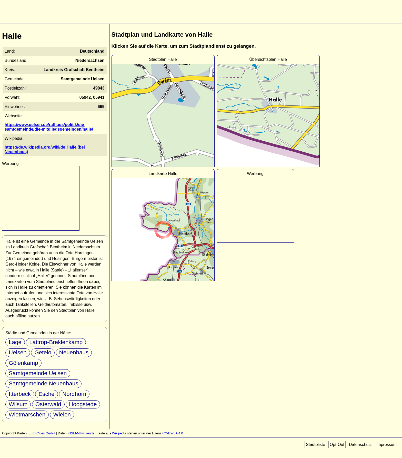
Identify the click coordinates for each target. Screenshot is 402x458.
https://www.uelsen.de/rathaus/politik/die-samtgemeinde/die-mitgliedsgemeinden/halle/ (49, 126)
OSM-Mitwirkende (81, 433)
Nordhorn (74, 394)
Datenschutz (360, 444)
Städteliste (315, 444)
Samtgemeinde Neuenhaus (43, 383)
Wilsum (18, 404)
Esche (46, 394)
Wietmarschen (27, 414)
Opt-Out (337, 444)
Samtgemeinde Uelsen (38, 373)
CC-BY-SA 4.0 (172, 433)
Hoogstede (83, 404)
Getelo (42, 352)
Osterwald (48, 404)
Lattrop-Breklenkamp (56, 342)
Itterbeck (20, 394)
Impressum (386, 444)
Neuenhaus (74, 352)
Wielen (62, 414)
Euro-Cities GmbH (41, 433)
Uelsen (18, 352)
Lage (15, 342)
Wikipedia (119, 433)
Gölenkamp (23, 363)
